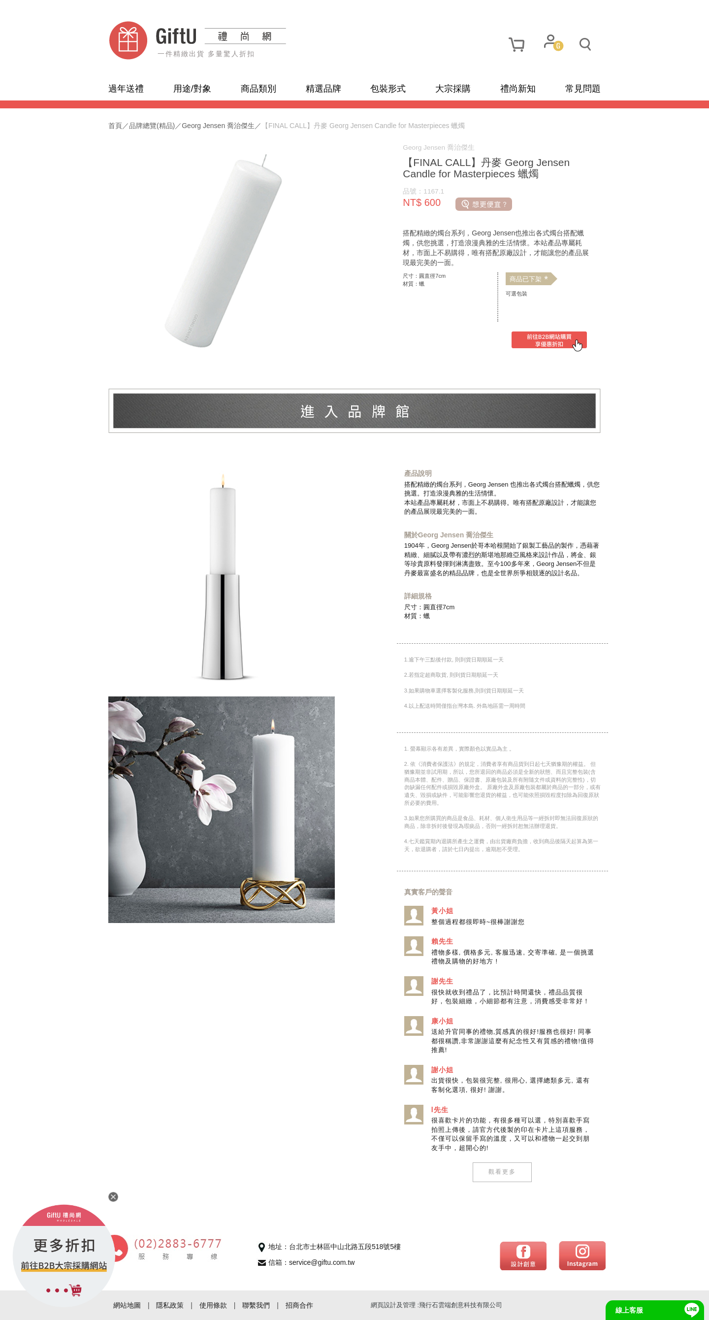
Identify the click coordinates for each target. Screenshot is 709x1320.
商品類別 (258, 89)
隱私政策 (170, 1305)
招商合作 (299, 1305)
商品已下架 (529, 279)
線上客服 (629, 1310)
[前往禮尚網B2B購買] (549, 341)
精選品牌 (323, 89)
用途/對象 (192, 89)
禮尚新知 (518, 89)
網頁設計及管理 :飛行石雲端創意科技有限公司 (436, 1305)
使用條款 (213, 1305)
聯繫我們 (256, 1305)
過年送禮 (126, 89)
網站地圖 (127, 1305)
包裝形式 (388, 89)
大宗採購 (453, 89)
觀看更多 (502, 1171)
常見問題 (583, 89)
